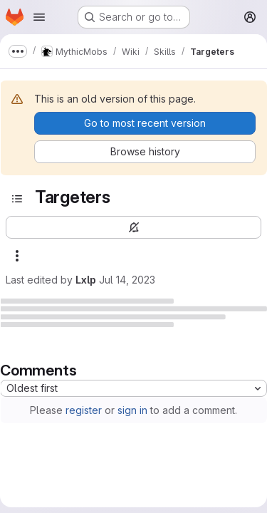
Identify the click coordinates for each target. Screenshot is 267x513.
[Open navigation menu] (39, 17)
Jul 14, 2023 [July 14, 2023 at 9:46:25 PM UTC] (127, 280)
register (84, 410)
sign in (132, 410)
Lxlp (85, 280)
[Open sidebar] (17, 198)
